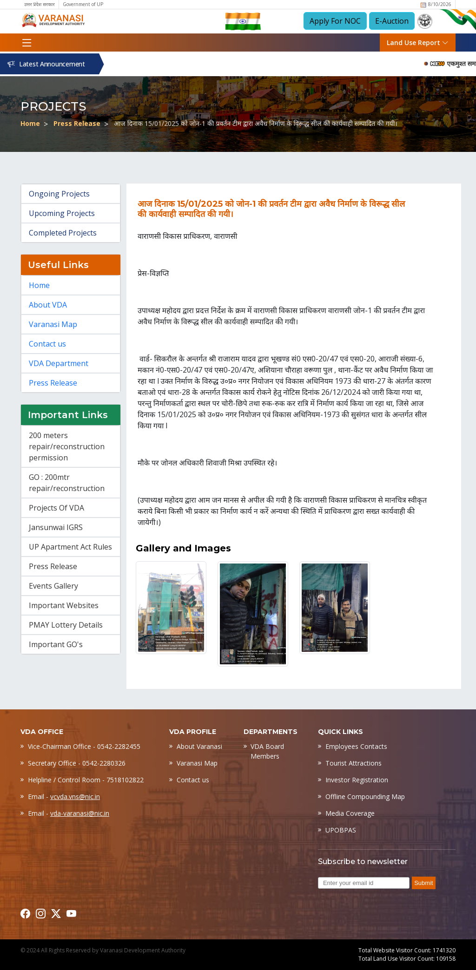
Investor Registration (356, 779)
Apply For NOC (335, 21)
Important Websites (64, 605)
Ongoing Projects (59, 194)
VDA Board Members (267, 751)
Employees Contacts (356, 746)
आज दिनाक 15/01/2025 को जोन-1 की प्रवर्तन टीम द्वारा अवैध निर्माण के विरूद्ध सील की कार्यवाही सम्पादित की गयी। (255, 123)
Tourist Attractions (353, 763)
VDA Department (58, 363)
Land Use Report (418, 42)
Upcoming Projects (62, 213)
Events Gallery (53, 586)
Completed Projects (63, 233)
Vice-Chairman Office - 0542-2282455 (84, 746)
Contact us (47, 344)
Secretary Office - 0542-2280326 (77, 763)
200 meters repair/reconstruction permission (67, 446)
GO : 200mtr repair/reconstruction (67, 482)
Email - (64, 796)
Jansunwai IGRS (56, 527)
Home (30, 123)
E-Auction (392, 21)
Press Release (76, 123)
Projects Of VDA (56, 508)
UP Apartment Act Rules (70, 547)
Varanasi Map (53, 324)
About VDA (48, 305)
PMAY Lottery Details (66, 625)
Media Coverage (350, 813)
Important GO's (56, 644)
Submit (423, 882)
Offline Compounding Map (365, 796)
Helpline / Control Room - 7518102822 (86, 779)
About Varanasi (199, 746)
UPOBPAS (340, 830)
